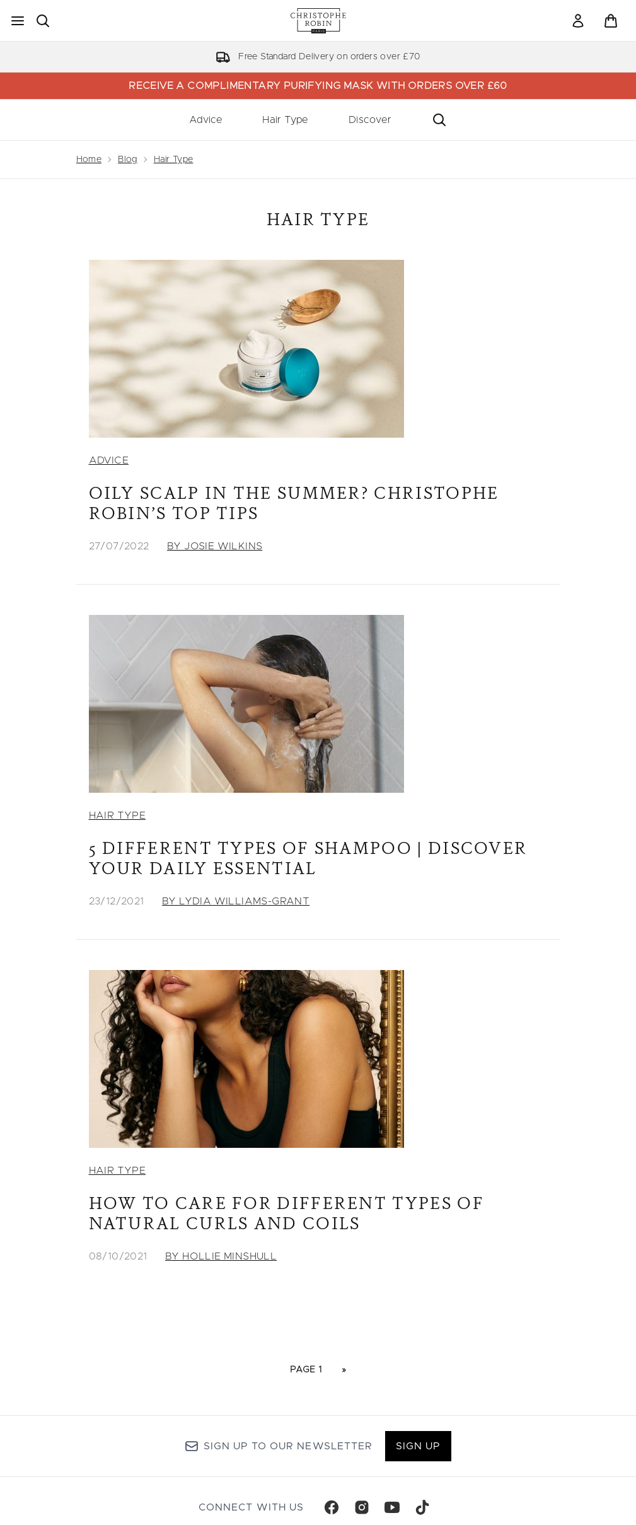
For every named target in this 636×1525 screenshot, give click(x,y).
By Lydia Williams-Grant (235, 901)
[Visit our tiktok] (422, 1507)
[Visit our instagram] (362, 1507)
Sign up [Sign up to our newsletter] (418, 1446)
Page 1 (305, 1369)
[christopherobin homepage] (318, 20)
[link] (578, 20)
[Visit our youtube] (392, 1507)
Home (89, 159)
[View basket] (611, 20)
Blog (127, 159)
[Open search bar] (42, 20)
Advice (205, 120)
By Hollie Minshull (221, 1256)
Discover (370, 120)
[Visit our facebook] (331, 1507)
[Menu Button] (17, 20)
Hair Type (285, 120)
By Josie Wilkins (214, 546)
